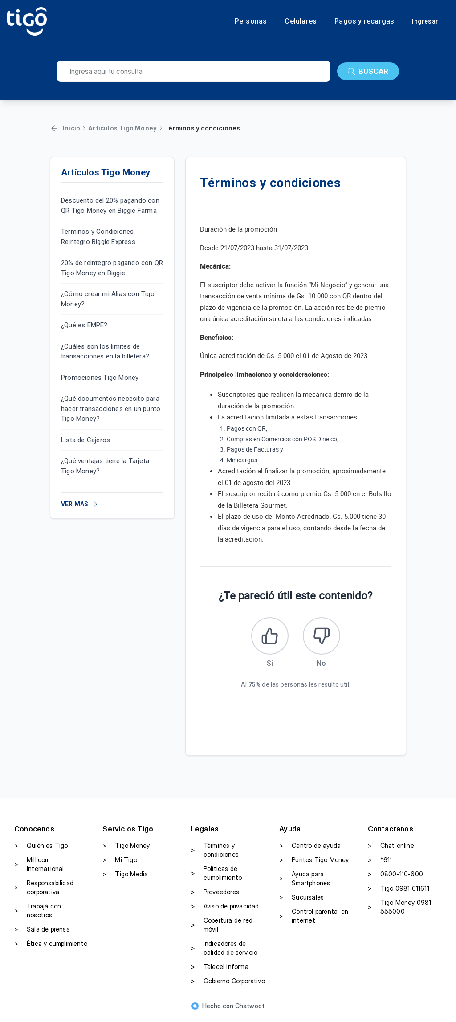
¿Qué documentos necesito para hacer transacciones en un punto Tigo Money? (110, 409)
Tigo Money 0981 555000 (400, 909)
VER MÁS (80, 504)
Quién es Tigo (41, 848)
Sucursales (301, 900)
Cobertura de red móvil (221, 927)
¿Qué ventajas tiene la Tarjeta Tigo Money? (105, 466)
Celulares (301, 21)
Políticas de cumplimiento (216, 875)
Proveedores (215, 894)
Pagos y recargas (364, 21)
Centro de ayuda (310, 848)
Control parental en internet (313, 918)
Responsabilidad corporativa (43, 890)
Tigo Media (125, 876)
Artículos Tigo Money (122, 128)
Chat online (391, 848)
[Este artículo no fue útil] (323, 637)
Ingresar (425, 21)
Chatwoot (250, 1008)
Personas (251, 21)
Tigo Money (126, 848)
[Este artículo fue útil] (268, 637)
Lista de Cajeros (85, 440)
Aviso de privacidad (225, 908)
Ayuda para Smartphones (304, 881)
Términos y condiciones (215, 852)
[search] (193, 71)
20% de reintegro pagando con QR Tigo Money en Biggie (112, 268)
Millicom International (39, 867)
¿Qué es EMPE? (84, 325)
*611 (380, 862)
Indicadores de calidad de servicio (224, 950)
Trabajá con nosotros (37, 913)
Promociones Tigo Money (99, 378)
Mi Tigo (119, 862)
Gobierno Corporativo (228, 983)
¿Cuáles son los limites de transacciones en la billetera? (105, 351)
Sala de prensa (42, 932)
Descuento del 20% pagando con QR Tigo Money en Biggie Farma (110, 205)
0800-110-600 (395, 876)
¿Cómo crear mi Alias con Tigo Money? (108, 299)
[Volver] (54, 128)
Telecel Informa (219, 969)
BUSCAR (368, 71)
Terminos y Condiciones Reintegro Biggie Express (98, 237)
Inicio (71, 128)
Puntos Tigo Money (314, 862)
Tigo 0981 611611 (398, 891)
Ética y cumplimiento (50, 946)
